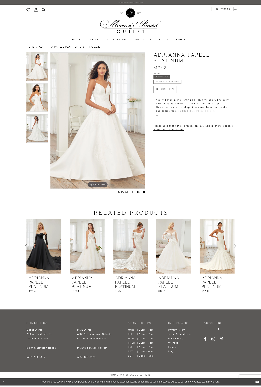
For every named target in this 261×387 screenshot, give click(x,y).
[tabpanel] (37, 69)
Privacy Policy (176, 331)
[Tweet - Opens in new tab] (132, 193)
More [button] (160, 129)
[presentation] (43, 247)
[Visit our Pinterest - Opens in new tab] (221, 342)
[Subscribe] (234, 331)
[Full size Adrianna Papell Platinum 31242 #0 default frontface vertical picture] (97, 122)
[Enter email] (219, 331)
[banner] (130, 22)
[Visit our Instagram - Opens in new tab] (213, 342)
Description (165, 101)
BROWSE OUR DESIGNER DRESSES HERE (130, 3)
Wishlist (173, 344)
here (217, 383)
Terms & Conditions (179, 335)
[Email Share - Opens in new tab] (144, 193)
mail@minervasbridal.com (41, 349)
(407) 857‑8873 (86, 358)
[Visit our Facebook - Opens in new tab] (205, 342)
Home (30, 48)
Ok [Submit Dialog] (255, 383)
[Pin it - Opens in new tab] (138, 193)
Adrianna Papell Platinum (59, 48)
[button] (36, 11)
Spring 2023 (92, 48)
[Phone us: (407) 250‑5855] (225, 10)
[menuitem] (28, 11)
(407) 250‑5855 (35, 358)
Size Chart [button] (160, 76)
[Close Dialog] (5, 383)
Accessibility (175, 340)
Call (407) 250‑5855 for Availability (180, 93)
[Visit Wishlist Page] (28, 11)
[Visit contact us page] (202, 10)
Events (172, 348)
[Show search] (43, 11)
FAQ (170, 353)
